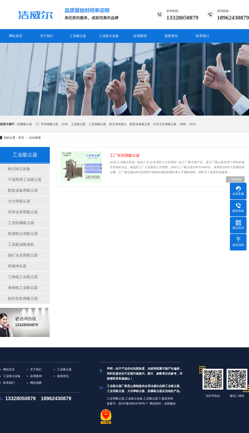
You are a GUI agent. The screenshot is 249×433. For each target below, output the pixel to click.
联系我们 (9, 382)
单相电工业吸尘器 (23, 288)
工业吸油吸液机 (21, 244)
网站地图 (36, 382)
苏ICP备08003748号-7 (133, 403)
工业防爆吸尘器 (21, 223)
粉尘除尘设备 (19, 169)
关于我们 (36, 369)
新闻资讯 (63, 376)
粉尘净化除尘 (118, 124)
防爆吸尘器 (24, 124)
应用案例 (36, 376)
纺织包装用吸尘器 (23, 298)
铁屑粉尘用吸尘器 (23, 234)
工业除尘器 (78, 124)
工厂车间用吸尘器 (46, 124)
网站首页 (9, 369)
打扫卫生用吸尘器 (164, 124)
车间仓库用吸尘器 (23, 212)
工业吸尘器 (64, 369)
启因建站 (170, 403)
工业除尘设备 (12, 376)
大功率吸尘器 (19, 201)
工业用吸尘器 (97, 124)
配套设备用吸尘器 (23, 190)
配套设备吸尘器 (140, 124)
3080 (182, 124)
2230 (64, 124)
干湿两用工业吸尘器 (25, 180)
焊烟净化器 (17, 266)
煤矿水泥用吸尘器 (23, 255)
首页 (21, 137)
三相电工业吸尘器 (23, 277)
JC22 (192, 124)
